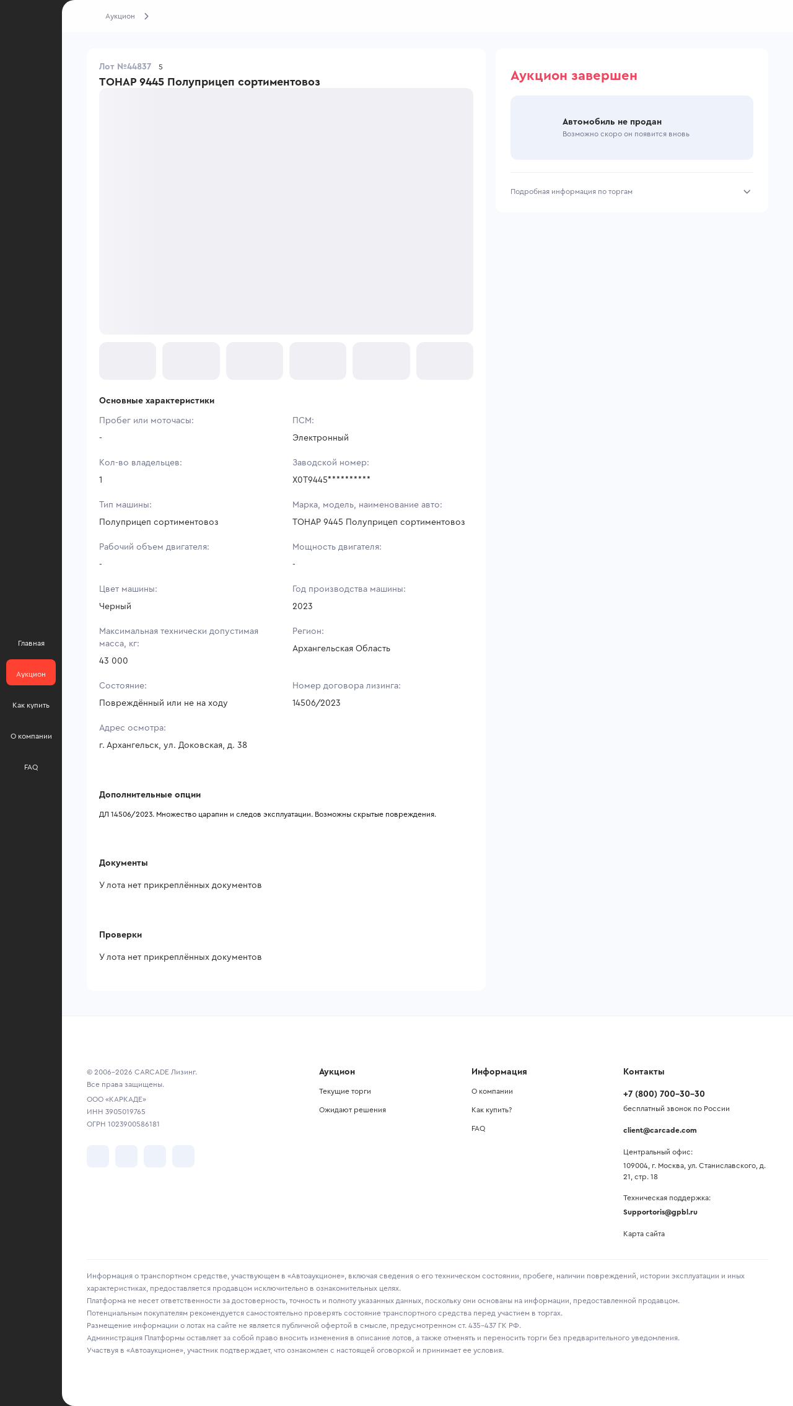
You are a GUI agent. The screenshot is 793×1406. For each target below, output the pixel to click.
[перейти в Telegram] (126, 1156)
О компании (492, 1091)
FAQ (478, 1128)
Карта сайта (644, 1233)
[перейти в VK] (98, 1156)
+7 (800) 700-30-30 (664, 1094)
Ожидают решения (352, 1110)
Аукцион (120, 16)
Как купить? (491, 1110)
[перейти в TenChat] (183, 1156)
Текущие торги (345, 1091)
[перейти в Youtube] (155, 1156)
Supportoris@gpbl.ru (660, 1212)
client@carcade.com (660, 1130)
